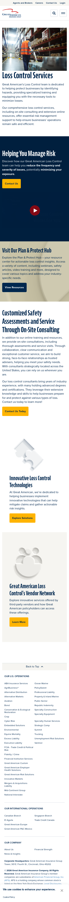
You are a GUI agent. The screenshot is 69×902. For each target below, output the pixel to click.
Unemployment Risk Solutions (49, 738)
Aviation (8, 700)
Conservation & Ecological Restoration (17, 711)
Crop (6, 716)
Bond (7, 705)
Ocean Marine (41, 683)
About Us (9, 849)
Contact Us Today (15, 411)
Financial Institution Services (18, 758)
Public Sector (40, 700)
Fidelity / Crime (11, 754)
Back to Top (34, 666)
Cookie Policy (9, 897)
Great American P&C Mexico (18, 828)
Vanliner (38, 742)
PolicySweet (40, 687)
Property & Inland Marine (46, 696)
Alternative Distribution (15, 692)
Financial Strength (43, 849)
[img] (11, 13)
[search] (54, 13)
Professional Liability (44, 692)
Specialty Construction (45, 709)
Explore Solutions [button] (22, 518)
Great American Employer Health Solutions (17, 769)
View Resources (14, 287)
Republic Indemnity (43, 705)
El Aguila (8, 820)
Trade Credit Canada (44, 820)
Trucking (38, 734)
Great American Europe (15, 824)
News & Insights (12, 853)
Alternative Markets (14, 696)
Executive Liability (13, 742)
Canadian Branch (12, 815)
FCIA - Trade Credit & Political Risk (18, 748)
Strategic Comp (42, 725)
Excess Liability (11, 738)
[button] (62, 890)
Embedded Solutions (14, 725)
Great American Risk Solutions (19, 774)
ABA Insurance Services (16, 683)
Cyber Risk (9, 720)
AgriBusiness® (11, 687)
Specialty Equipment (44, 714)
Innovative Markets (13, 778)
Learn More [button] (19, 622)
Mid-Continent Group (14, 790)
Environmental (11, 729)
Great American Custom (16, 763)
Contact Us (11, 183)
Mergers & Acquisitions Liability (15, 784)
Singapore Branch (43, 815)
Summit (38, 729)
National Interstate (13, 794)
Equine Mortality (12, 734)
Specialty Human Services (47, 720)
